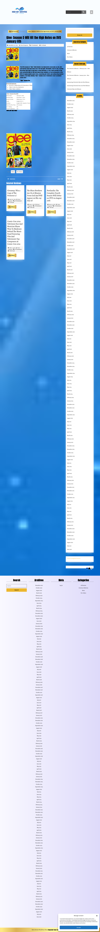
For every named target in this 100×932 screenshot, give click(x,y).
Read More (12, 206)
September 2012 (71, 456)
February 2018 (70, 232)
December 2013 (70, 404)
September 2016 (71, 290)
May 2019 (69, 180)
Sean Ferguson (24, 45)
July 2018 (69, 214)
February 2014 (70, 397)
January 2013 (70, 442)
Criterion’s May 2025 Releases (74, 89)
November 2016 (70, 283)
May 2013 (69, 428)
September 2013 (71, 415)
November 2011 (70, 490)
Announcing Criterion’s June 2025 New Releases (78, 85)
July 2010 (69, 546)
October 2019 (70, 163)
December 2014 (70, 363)
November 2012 (70, 449)
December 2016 (70, 280)
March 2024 (70, 131)
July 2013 (69, 421)
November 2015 (70, 325)
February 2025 (70, 114)
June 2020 (69, 149)
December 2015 (70, 321)
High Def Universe (13, 31)
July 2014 (69, 380)
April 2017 (69, 266)
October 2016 (70, 287)
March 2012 (70, 477)
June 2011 (69, 508)
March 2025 (70, 111)
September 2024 (71, 121)
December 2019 (70, 156)
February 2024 (70, 135)
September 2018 (71, 207)
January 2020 (70, 152)
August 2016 (70, 294)
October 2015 (70, 328)
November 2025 (71, 100)
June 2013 (69, 425)
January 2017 (70, 276)
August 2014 (70, 377)
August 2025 (70, 107)
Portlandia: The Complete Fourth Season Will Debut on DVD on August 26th (54, 195)
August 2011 (70, 501)
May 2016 (69, 304)
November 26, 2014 (13, 45)
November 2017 (70, 242)
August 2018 (70, 211)
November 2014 (70, 366)
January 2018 (70, 235)
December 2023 (70, 138)
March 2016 (70, 311)
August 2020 (70, 145)
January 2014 (70, 401)
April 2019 (69, 183)
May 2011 (69, 511)
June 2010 (69, 549)
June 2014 (69, 383)
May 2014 (69, 387)
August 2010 (70, 542)
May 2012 (69, 470)
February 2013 (70, 439)
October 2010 (70, 535)
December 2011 (70, 487)
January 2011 (70, 525)
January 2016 (70, 318)
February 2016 (70, 314)
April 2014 (69, 390)
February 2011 (70, 522)
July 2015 (69, 339)
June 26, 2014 (12, 199)
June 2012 (69, 466)
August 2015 (70, 335)
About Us (34, 12)
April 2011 (69, 515)
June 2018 (69, 218)
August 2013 (70, 418)
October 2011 (70, 494)
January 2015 (70, 359)
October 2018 (70, 204)
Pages (28, 12)
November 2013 (70, 408)
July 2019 (69, 173)
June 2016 (69, 301)
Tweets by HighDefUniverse (73, 558)
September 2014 (71, 373)
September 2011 (71, 497)
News (13, 172)
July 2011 (69, 504)
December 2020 (71, 142)
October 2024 (70, 118)
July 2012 (69, 463)
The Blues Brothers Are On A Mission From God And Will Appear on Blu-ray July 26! (34, 195)
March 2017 (69, 270)
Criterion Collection (72, 50)
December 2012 (70, 446)
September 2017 (71, 249)
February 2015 (70, 356)
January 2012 (70, 484)
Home (23, 12)
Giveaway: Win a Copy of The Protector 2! (13, 193)
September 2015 (71, 332)
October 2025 (70, 104)
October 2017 (70, 245)
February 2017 (70, 273)
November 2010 (71, 532)
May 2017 (69, 263)
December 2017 (70, 238)
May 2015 (69, 345)
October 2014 (70, 370)
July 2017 (69, 256)
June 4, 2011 (32, 204)
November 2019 (70, 159)
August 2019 (70, 169)
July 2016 (69, 297)
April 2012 (69, 473)
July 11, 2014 (12, 247)
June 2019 (69, 176)
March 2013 (69, 435)
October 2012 (70, 452)
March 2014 (70, 394)
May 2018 (69, 221)
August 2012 (70, 459)
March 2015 (69, 352)
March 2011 (69, 518)
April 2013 (69, 432)
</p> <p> (11, 122)
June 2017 (69, 259)
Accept (79, 927)
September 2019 (71, 166)
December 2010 (70, 528)
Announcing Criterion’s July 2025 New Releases (78, 82)
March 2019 (70, 187)
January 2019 (70, 194)
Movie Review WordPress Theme (40, 930)
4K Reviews (69, 46)
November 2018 (70, 200)
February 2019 (70, 190)
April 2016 (69, 307)
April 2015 (69, 349)
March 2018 (70, 228)
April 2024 (69, 128)
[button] (97, 915)
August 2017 (70, 252)
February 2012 (70, 480)
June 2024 (69, 125)
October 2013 (70, 411)
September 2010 (71, 539)
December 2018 (70, 197)
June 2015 (69, 342)
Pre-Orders (19, 172)
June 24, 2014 (52, 204)
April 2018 (69, 225)
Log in (61, 585)
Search (79, 35)
